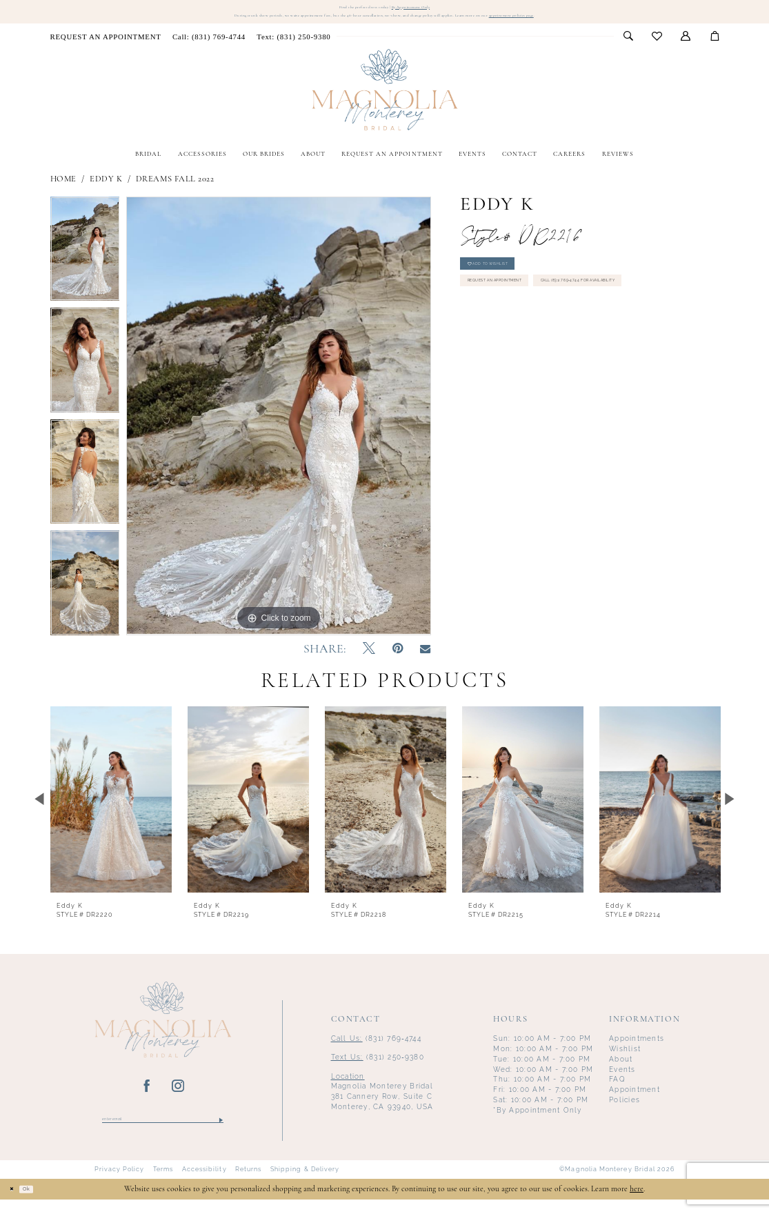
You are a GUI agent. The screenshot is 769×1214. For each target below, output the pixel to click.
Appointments (636, 1048)
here (636, 1204)
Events (622, 1078)
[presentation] (111, 809)
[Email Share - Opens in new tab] (425, 659)
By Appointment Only (430, 9)
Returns (248, 1184)
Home (63, 189)
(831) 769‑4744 (376, 1048)
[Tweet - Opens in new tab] (369, 659)
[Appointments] (105, 45)
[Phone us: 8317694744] (209, 45)
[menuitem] (105, 45)
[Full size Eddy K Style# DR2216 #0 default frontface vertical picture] (278, 425)
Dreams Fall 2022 (175, 189)
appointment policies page (604, 23)
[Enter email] (162, 1131)
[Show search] (628, 46)
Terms (163, 1184)
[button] (686, 46)
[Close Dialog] (16, 1203)
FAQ (617, 1089)
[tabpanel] (85, 262)
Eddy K (106, 189)
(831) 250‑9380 (377, 1067)
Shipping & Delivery (304, 1184)
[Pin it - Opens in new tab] (397, 659)
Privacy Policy (119, 1184)
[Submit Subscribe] (220, 1131)
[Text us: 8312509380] (293, 45)
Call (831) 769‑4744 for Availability (538, 337)
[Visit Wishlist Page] (657, 46)
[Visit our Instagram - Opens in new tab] (178, 1096)
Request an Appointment (522, 308)
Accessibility (204, 1184)
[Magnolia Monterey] (384, 99)
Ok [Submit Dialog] (40, 1203)
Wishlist (625, 1058)
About (620, 1069)
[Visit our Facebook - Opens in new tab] (147, 1096)
